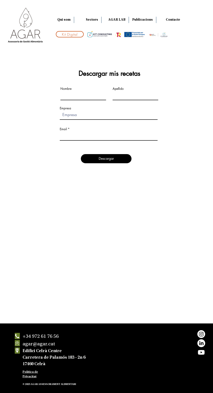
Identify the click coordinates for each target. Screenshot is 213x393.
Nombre (66, 88)
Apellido (118, 88)
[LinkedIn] (201, 343)
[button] (87, 20)
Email (63, 129)
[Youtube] (201, 352)
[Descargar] (106, 158)
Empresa (65, 108)
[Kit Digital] (70, 34)
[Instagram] (201, 334)
